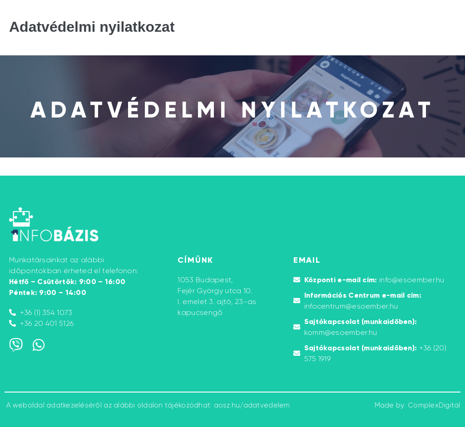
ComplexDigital (434, 405)
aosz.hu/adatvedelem (252, 405)
